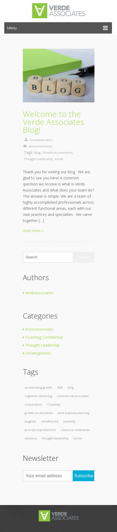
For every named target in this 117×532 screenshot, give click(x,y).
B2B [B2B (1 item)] (60, 387)
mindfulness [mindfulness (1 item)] (49, 421)
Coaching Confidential (43, 337)
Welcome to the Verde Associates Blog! (53, 122)
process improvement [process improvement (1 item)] (40, 430)
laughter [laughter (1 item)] (30, 421)
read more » (33, 230)
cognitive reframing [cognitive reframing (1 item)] (38, 396)
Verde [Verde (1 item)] (77, 438)
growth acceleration (57, 152)
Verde (59, 159)
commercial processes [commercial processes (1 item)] (73, 396)
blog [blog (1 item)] (70, 387)
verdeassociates (41, 140)
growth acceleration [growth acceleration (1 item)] (39, 413)
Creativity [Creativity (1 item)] (53, 404)
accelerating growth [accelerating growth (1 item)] (38, 387)
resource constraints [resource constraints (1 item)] (75, 430)
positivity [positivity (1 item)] (69, 421)
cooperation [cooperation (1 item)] (33, 404)
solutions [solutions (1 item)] (31, 438)
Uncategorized (36, 353)
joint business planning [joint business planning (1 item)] (73, 413)
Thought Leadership (41, 345)
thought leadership (38, 159)
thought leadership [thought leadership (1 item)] (55, 438)
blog (37, 152)
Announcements (40, 146)
